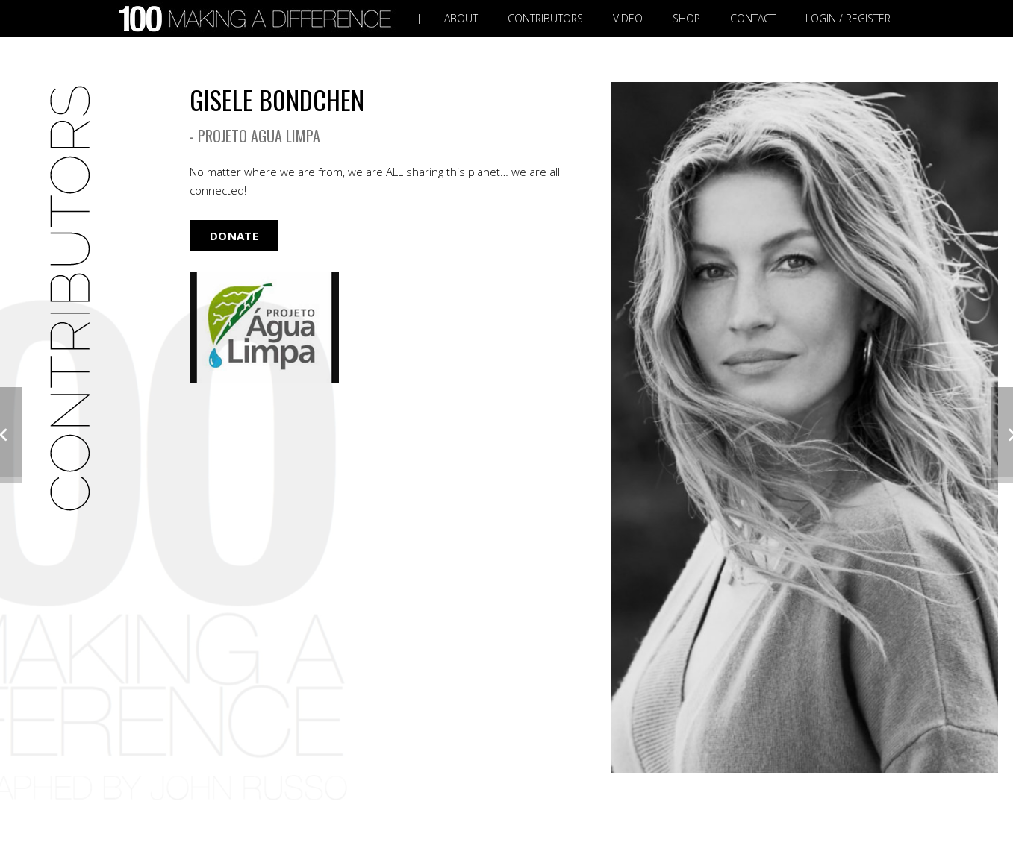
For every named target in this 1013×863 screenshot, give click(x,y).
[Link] (258, 19)
